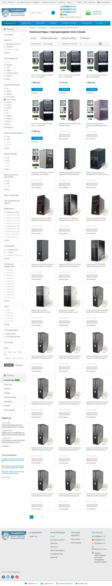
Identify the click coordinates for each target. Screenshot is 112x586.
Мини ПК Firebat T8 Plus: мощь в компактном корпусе (13, 472)
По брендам (84, 38)
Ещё (69, 2)
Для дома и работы (69, 38)
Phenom (8, 118)
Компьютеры (10, 23)
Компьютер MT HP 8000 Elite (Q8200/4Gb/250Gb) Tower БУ (96, 265)
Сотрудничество (56, 554)
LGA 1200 (8, 321)
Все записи (5, 446)
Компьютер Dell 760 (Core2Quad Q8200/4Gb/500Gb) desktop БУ (42, 495)
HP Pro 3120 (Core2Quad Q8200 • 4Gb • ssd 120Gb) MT (42, 76)
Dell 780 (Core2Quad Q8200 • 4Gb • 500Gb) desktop (70, 125)
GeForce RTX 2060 (12, 231)
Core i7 (7, 108)
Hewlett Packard (11, 73)
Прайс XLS (33, 536)
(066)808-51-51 (69, 9)
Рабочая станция (11, 49)
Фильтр (9, 29)
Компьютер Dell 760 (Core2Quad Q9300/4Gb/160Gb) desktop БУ (97, 357)
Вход (92, 2)
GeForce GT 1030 (11, 212)
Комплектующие (69, 23)
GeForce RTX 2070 (12, 234)
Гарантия (36, 2)
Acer (7, 62)
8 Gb (7, 139)
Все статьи (6, 477)
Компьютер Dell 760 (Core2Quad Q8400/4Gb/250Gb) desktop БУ (42, 449)
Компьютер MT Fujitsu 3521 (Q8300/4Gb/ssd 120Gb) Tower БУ (97, 173)
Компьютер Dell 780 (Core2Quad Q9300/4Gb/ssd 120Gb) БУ (42, 173)
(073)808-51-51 (69, 12)
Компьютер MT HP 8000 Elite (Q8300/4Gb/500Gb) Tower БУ (68, 219)
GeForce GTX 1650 (12, 229)
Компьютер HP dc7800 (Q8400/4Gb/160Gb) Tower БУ (68, 311)
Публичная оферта (57, 550)
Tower (8, 252)
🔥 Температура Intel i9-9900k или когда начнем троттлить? (13, 441)
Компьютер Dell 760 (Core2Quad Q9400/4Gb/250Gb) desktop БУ (97, 449)
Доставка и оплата (23, 2)
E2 (6, 110)
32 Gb (7, 145)
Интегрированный (12, 337)
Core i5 (7, 105)
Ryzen (7, 121)
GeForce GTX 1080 (12, 226)
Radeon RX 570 (10, 237)
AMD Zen (8, 270)
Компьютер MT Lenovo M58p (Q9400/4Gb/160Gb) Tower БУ (96, 219)
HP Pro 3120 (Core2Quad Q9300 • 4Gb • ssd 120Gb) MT (97, 76)
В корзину (36, 89)
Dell (6, 68)
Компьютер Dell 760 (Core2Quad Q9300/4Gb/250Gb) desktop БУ (70, 449)
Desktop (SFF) (11, 250)
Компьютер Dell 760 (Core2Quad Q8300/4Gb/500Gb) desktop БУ (70, 495)
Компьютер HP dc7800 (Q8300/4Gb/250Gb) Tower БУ (41, 311)
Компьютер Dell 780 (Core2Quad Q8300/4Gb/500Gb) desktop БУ (42, 265)
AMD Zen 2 (9, 273)
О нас (52, 536)
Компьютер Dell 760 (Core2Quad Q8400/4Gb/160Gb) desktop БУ (70, 357)
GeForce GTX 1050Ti (12, 218)
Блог (4, 2)
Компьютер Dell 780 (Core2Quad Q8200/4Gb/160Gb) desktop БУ (70, 265)
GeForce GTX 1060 (12, 220)
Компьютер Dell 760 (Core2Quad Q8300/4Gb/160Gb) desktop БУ (42, 357)
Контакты (61, 2)
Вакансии (53, 557)
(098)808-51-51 (69, 6)
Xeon (7, 124)
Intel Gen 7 (9, 289)
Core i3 (7, 102)
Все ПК (33, 38)
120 (6, 158)
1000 (7, 186)
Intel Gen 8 (9, 292)
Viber (64, 14)
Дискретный (9, 334)
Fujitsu (7, 70)
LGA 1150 (8, 313)
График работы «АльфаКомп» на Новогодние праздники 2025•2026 (13, 433)
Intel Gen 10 (9, 297)
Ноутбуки (40, 23)
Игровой (8, 47)
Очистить (19, 365)
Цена (14, 348)
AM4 (7, 310)
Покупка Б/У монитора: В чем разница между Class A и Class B (13, 426)
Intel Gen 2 (9, 278)
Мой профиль (76, 543)
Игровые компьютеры (49, 38)
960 (6, 166)
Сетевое (99, 23)
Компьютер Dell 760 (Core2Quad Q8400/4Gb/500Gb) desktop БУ (97, 495)
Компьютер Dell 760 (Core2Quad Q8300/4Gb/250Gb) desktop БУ (97, 403)
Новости (12, 2)
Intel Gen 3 (9, 281)
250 (6, 181)
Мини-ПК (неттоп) (13, 255)
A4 (6, 88)
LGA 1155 (8, 318)
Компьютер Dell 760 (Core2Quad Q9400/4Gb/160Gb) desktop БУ (42, 403)
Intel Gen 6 (9, 286)
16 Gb (7, 142)
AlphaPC (8, 65)
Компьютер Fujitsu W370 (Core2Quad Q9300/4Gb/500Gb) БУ (96, 126)
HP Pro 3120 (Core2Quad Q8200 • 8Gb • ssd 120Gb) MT (69, 76)
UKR (85, 2)
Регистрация (103, 2)
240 (6, 160)
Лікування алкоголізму (29, 572)
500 (6, 183)
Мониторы (26, 23)
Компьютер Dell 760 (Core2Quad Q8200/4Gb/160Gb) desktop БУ (97, 311)
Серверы (53, 23)
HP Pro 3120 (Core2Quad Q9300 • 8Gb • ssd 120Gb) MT (42, 125)
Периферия (86, 23)
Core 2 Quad (9, 99)
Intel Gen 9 (9, 295)
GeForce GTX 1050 (12, 215)
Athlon (7, 91)
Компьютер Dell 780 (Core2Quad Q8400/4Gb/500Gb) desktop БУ (70, 173)
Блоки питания (9, 410)
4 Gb (7, 137)
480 (6, 163)
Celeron (8, 94)
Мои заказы (75, 539)
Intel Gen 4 (9, 284)
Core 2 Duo (9, 97)
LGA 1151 (8, 316)
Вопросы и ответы (48, 2)
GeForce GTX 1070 (12, 223)
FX (6, 113)
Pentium (8, 116)
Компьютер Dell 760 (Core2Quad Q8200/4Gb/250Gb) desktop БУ (70, 403)
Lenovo (8, 76)
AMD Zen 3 (9, 275)
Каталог (9, 375)
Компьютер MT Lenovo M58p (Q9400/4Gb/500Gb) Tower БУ (41, 219)
